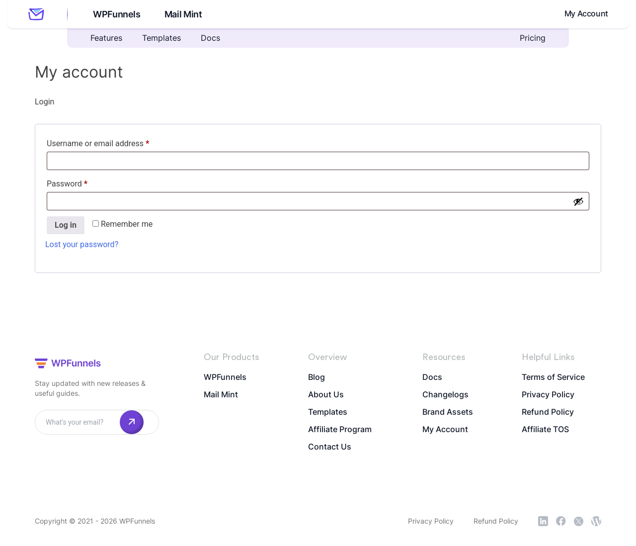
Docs (210, 38)
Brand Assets (447, 412)
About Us (326, 394)
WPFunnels (115, 14)
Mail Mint (181, 14)
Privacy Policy (548, 394)
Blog (316, 377)
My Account (586, 13)
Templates (161, 38)
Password (82, 182)
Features (106, 38)
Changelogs (445, 394)
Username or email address (113, 142)
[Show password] (578, 201)
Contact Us (329, 447)
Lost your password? (81, 244)
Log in (66, 225)
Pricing (533, 38)
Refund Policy (548, 412)
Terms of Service (553, 377)
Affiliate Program (340, 429)
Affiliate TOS (545, 429)
